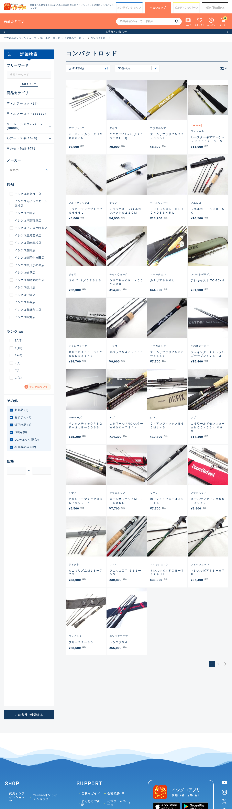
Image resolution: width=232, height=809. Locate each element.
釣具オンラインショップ (17, 797)
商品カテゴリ (14, 21)
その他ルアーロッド (75, 38)
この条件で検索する (29, 715)
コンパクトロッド (100, 38)
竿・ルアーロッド (50, 38)
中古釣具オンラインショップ (20, 38)
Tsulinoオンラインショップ (45, 797)
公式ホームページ (116, 803)
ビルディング (186, 7)
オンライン (129, 7)
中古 (158, 7)
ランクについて (38, 386)
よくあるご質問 (90, 803)
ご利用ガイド (90, 793)
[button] (4, 31)
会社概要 (113, 793)
